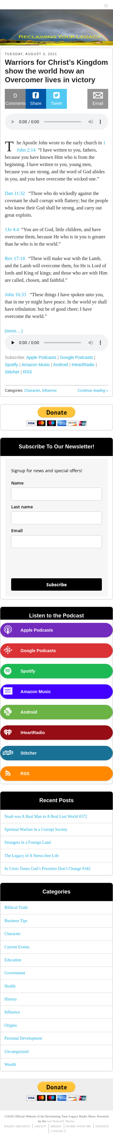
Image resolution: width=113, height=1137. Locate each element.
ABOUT (40, 1126)
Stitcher (12, 371)
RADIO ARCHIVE (17, 1126)
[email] (56, 541)
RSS (27, 371)
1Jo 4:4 (12, 229)
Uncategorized (17, 1051)
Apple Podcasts (41, 357)
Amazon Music (35, 364)
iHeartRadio (83, 364)
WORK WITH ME (78, 1126)
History (11, 999)
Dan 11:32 (15, 193)
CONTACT (58, 1131)
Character (32, 390)
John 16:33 (15, 294)
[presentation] (47, 563)
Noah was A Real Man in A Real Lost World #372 (46, 816)
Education (13, 960)
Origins (11, 1025)
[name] (56, 494)
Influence (49, 390)
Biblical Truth (16, 907)
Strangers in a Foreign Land (28, 842)
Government (15, 973)
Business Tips (16, 921)
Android (60, 364)
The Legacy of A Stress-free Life (32, 855)
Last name (22, 507)
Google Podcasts (76, 357)
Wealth (10, 1064)
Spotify (11, 364)
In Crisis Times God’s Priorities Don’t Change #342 (48, 868)
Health (10, 986)
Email (17, 530)
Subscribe (56, 584)
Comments (15, 98)
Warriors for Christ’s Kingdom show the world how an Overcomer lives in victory (56, 71)
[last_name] (56, 517)
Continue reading (93, 390)
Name (17, 483)
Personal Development (23, 1038)
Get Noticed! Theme (60, 1121)
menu (106, 5)
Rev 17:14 (15, 258)
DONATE (102, 1126)
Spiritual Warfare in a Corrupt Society (36, 829)
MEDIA (55, 1126)
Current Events (17, 947)
